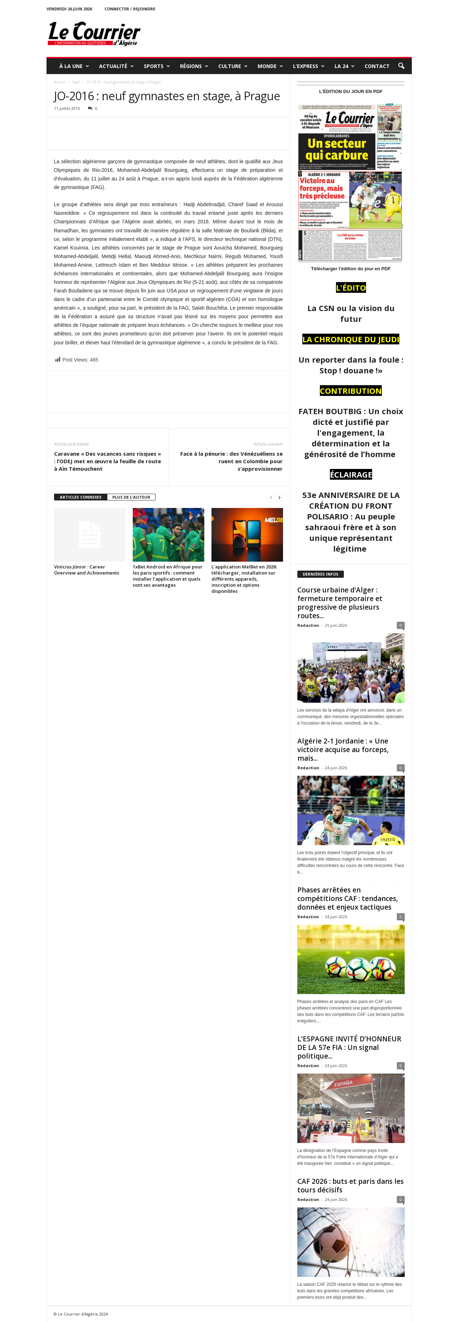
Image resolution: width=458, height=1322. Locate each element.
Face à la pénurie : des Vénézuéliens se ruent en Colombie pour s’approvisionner (231, 461)
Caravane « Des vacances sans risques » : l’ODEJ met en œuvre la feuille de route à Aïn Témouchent (107, 461)
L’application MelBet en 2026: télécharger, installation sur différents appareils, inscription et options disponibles (244, 578)
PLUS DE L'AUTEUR (131, 497)
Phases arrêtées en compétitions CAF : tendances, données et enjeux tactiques (347, 898)
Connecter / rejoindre (129, 8)
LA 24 (345, 66)
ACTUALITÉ (116, 66)
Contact (377, 66)
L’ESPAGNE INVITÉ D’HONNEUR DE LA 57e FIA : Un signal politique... (349, 1047)
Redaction (308, 625)
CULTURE (233, 66)
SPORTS (157, 66)
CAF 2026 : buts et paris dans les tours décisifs (350, 1186)
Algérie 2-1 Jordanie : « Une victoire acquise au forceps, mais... (343, 749)
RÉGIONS (194, 66)
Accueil (59, 81)
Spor (76, 81)
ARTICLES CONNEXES (81, 497)
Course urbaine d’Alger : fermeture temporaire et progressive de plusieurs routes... (340, 602)
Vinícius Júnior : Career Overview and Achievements (86, 569)
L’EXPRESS (309, 66)
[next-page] (279, 497)
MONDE (270, 66)
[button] (401, 66)
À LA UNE (74, 66)
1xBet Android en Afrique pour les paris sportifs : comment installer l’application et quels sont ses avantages (168, 575)
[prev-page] (270, 497)
